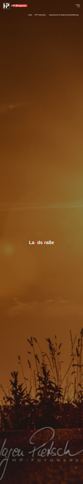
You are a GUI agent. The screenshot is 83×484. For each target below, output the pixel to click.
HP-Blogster (19, 5)
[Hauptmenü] (77, 6)
